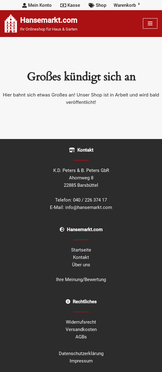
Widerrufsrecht (81, 322)
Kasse (70, 5)
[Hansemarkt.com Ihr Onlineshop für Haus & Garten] (41, 23)
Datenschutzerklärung (81, 353)
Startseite (81, 250)
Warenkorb (127, 5)
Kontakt (81, 257)
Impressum (81, 361)
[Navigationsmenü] (150, 23)
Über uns (81, 265)
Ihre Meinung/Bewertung (81, 279)
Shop (97, 5)
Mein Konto (37, 5)
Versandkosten (81, 329)
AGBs (81, 337)
